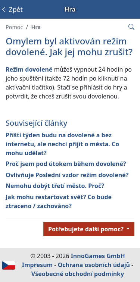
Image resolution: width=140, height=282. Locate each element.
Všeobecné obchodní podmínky (77, 274)
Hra (36, 27)
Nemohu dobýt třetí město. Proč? (55, 186)
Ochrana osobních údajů (94, 265)
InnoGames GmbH (98, 256)
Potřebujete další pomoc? (86, 229)
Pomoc (14, 27)
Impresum (37, 265)
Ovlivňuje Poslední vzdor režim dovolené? (67, 175)
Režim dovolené (29, 69)
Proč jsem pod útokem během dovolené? (66, 164)
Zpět (11, 9)
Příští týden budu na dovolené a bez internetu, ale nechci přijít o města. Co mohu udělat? (62, 144)
